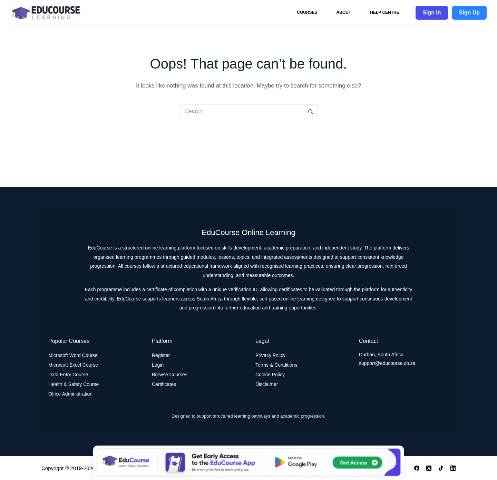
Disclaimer (266, 384)
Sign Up (469, 13)
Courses (307, 12)
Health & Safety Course (73, 384)
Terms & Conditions (276, 365)
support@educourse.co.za (387, 363)
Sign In (431, 13)
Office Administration (70, 394)
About (344, 12)
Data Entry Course (68, 374)
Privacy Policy (270, 355)
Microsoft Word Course (73, 355)
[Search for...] (241, 111)
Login (158, 365)
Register (161, 355)
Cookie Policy (270, 374)
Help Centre (384, 12)
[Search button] (311, 111)
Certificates (164, 384)
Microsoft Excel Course (73, 365)
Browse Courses (169, 374)
